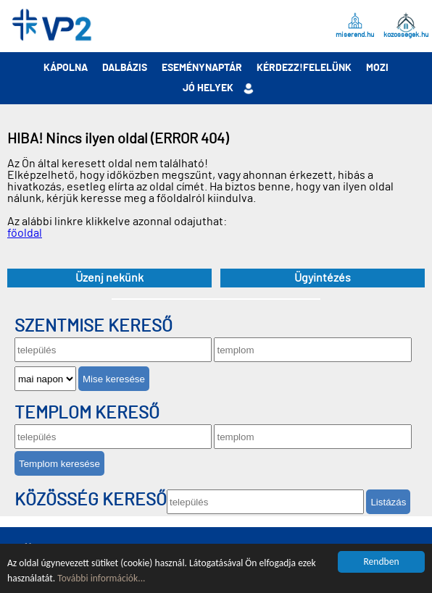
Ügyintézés (322, 278)
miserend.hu (355, 34)
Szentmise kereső (93, 326)
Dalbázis (124, 68)
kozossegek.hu (405, 34)
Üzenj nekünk (109, 278)
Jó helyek (208, 88)
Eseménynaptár (202, 68)
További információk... (101, 578)
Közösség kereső (90, 500)
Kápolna (65, 68)
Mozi (377, 68)
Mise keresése (114, 379)
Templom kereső (86, 413)
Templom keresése (59, 463)
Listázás (388, 502)
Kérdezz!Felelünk (304, 68)
